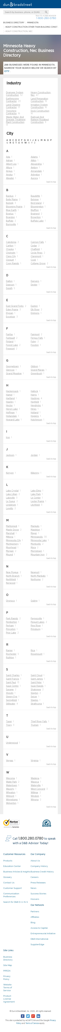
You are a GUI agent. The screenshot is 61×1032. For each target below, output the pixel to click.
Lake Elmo (36, 491)
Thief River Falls (39, 721)
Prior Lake (11, 633)
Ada (8, 157)
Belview (35, 200)
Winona (35, 800)
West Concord (38, 789)
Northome (36, 579)
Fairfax (9, 334)
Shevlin (9, 693)
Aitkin (33, 160)
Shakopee (36, 690)
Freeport (10, 349)
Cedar (34, 246)
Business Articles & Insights (16, 871)
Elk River (35, 310)
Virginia (34, 761)
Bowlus (10, 214)
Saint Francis (12, 679)
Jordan (34, 455)
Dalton (9, 281)
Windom (35, 796)
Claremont (36, 256)
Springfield (11, 700)
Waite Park (11, 782)
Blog (33, 922)
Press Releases (38, 882)
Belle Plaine (12, 200)
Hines (33, 409)
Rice (33, 650)
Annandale (36, 171)
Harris (34, 395)
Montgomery (12, 544)
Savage (10, 690)
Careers (34, 877)
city (7, 71)
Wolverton (11, 803)
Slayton (34, 693)
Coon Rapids (12, 263)
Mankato (35, 526)
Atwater (10, 178)
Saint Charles (13, 675)
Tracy (9, 725)
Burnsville (11, 224)
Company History (39, 866)
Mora (33, 548)
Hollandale (11, 416)
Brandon (10, 217)
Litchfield (35, 505)
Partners (35, 911)
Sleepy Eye (11, 697)
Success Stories (38, 893)
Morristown (36, 551)
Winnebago (12, 800)
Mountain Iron (38, 555)
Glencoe (10, 370)
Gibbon (34, 366)
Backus (10, 196)
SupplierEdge (37, 944)
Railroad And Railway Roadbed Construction (40, 119)
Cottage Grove (38, 263)
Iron (8, 437)
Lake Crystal (12, 491)
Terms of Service (32, 1023)
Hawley (10, 402)
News (33, 888)
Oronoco (10, 601)
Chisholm (10, 253)
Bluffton (35, 210)
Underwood (12, 743)
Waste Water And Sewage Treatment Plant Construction (15, 119)
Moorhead (11, 548)
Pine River (36, 626)
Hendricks (36, 405)
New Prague (12, 572)
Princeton (10, 629)
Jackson (10, 455)
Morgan (10, 551)
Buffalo (9, 221)
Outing (34, 601)
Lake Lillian (11, 494)
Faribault (10, 338)
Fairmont (35, 334)
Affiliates (35, 917)
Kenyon (10, 473)
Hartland (10, 398)
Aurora (34, 178)
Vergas (9, 761)
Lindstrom (11, 505)
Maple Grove (12, 530)
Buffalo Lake (37, 221)
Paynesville (36, 619)
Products (7, 860)
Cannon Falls (37, 242)
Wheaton (10, 793)
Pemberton (11, 622)
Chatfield (35, 249)
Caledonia (11, 242)
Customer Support (12, 888)
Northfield (11, 579)
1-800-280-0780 (46, 18)
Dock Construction (40, 111)
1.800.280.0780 (30, 838)
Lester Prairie (37, 501)
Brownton (36, 217)
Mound (9, 555)
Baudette (35, 196)
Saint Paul (11, 682)
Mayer (34, 533)
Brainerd (35, 214)
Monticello (36, 544)
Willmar (34, 793)
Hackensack (12, 391)
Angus (9, 171)
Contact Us (8, 882)
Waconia (10, 778)
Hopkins (35, 416)
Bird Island (36, 203)
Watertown (11, 785)
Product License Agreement (9, 999)
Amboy (34, 168)
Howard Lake (13, 420)
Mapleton (35, 530)
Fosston (35, 345)
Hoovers (35, 899)
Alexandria (36, 164)
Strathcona (36, 704)
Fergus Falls (37, 338)
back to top (51, 182)
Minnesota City (13, 540)
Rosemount (36, 654)
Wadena (35, 778)
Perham (10, 626)
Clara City (11, 256)
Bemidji (9, 203)
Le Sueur (10, 501)
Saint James (37, 679)
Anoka (9, 175)
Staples (34, 700)
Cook (33, 260)
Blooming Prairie (14, 207)
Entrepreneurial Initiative (43, 933)
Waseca (35, 782)
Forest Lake (12, 345)
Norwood (10, 583)
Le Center (36, 498)
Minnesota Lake (39, 540)
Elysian (9, 313)
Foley (33, 342)
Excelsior (10, 317)
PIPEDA (7, 971)
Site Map (7, 965)
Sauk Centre (12, 686)
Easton (34, 306)
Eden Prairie (12, 310)
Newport (35, 572)
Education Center (12, 866)
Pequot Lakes (37, 622)
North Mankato (38, 576)
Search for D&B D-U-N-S (15, 902)
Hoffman (10, 413)
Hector (9, 405)
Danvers (35, 281)
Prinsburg (35, 629)
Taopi (9, 721)
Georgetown (12, 366)
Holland (34, 413)
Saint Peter (36, 682)
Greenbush (36, 374)
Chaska (10, 249)
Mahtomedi (11, 526)
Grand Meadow (14, 374)
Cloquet (10, 260)
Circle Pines (36, 253)
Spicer (34, 697)
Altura (9, 168)
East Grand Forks (15, 306)
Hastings (35, 398)
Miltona (9, 537)
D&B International (39, 939)
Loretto (9, 508)
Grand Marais (37, 370)
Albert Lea (11, 164)
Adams (34, 157)
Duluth (9, 288)
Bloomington (37, 207)
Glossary (7, 877)
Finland (9, 342)
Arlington (35, 175)
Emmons (35, 313)
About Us (35, 860)
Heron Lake (12, 409)
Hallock (34, 391)
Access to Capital (39, 928)
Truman (35, 725)
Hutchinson (36, 420)
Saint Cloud (36, 675)
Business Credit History (42, 871)
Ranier (9, 650)
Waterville (36, 785)
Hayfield (35, 402)
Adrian (9, 160)
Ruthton (10, 658)
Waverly (10, 789)
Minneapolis (37, 537)
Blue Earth (11, 210)
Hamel (9, 395)
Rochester (11, 654)
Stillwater (10, 704)
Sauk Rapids (37, 686)
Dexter (34, 285)
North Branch (13, 576)
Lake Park (36, 494)
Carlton (9, 246)
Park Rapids (12, 619)
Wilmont (10, 796)
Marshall (10, 533)
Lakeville (10, 498)
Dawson (10, 285)
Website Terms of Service (7, 987)
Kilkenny (35, 473)
